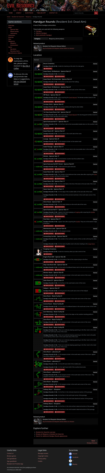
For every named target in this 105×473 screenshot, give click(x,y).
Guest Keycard (73, 97)
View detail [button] (48, 68)
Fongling (77, 212)
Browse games (11, 456)
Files (9, 39)
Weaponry (28, 17)
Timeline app (41, 13)
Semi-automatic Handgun (44, 35)
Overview (11, 25)
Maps (10, 27)
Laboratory (13, 33)
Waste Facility (14, 31)
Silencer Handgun (41, 33)
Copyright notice (43, 456)
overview (45, 432)
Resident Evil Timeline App (15, 464)
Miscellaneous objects (15, 53)
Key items (13, 49)
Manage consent (43, 453)
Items (10, 47)
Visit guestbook (11, 459)
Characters (11, 35)
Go (96, 13)
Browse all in (50, 434)
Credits (40, 461)
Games (18, 13)
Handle (93, 212)
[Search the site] (83, 13)
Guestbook (29, 13)
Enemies (11, 37)
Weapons (13, 43)
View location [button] (49, 76)
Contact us (53, 13)
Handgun (39, 31)
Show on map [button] (60, 76)
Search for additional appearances (51, 436)
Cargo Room (91, 244)
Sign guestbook (12, 461)
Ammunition (14, 45)
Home (11, 13)
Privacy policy (42, 459)
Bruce (68, 376)
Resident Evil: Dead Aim (18, 17)
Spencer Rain (14, 29)
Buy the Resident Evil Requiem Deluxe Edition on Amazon (58, 48)
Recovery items (15, 51)
